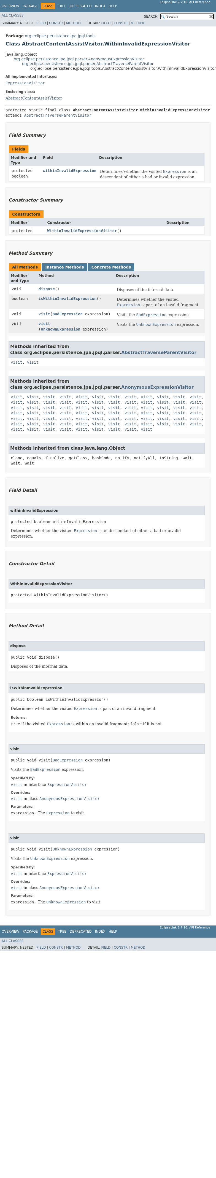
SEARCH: (151, 16)
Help (113, 6)
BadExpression (67, 314)
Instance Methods (64, 267)
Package (30, 6)
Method (73, 23)
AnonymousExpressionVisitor (157, 387)
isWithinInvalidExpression (68, 298)
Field (41, 23)
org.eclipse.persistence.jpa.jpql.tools (60, 36)
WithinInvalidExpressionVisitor (82, 231)
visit (44, 314)
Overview (10, 6)
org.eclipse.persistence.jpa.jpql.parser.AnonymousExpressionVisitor (79, 59)
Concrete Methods (111, 267)
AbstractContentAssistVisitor (34, 98)
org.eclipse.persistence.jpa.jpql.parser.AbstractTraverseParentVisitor (87, 63)
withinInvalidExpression (69, 170)
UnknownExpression (60, 329)
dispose (47, 289)
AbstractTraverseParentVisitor (57, 115)
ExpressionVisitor (25, 83)
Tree (62, 6)
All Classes (12, 15)
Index (100, 6)
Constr (56, 23)
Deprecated (81, 6)
